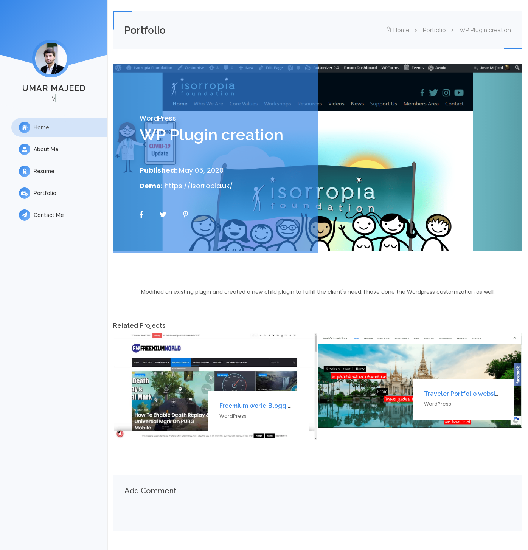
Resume (36, 171)
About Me (39, 149)
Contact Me (41, 215)
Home (34, 127)
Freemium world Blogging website (270, 405)
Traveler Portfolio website (463, 393)
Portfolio (37, 193)
